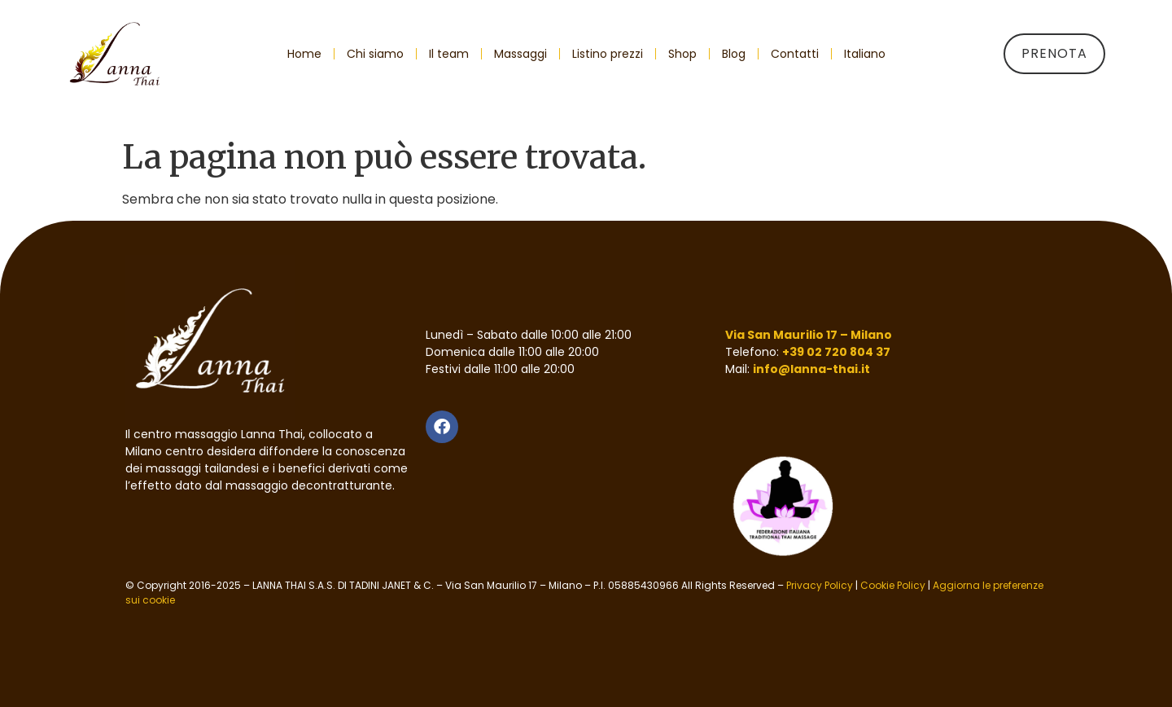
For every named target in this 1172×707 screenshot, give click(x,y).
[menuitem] (865, 53)
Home (304, 54)
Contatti (795, 54)
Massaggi (520, 54)
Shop (682, 54)
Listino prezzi (607, 54)
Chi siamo (375, 54)
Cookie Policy (892, 585)
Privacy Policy (819, 585)
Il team (449, 54)
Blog (734, 54)
